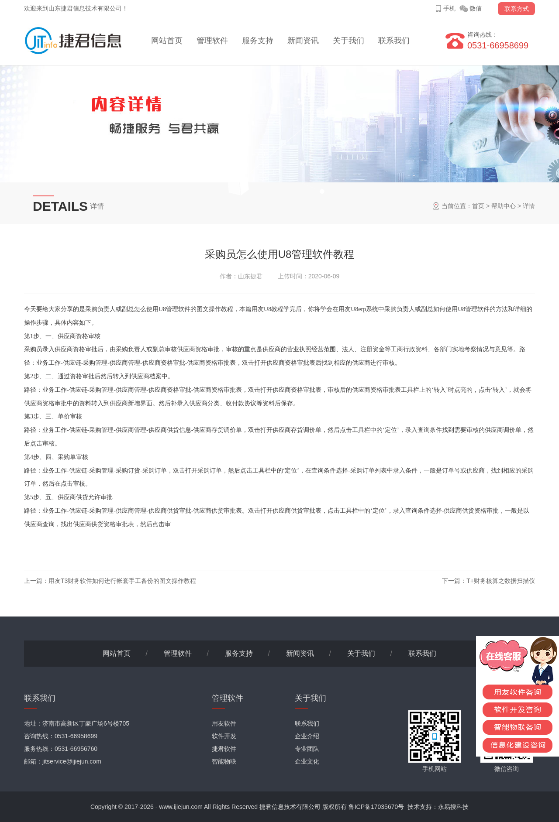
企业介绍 (307, 736)
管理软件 (212, 40)
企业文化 (307, 761)
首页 (478, 205)
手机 (449, 8)
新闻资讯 (303, 40)
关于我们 (348, 40)
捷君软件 (224, 748)
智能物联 (224, 761)
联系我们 (394, 40)
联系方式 (516, 8)
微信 (475, 8)
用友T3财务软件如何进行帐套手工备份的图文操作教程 (122, 580)
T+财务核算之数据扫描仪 (500, 580)
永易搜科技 (453, 806)
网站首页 (167, 40)
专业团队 (307, 748)
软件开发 (224, 736)
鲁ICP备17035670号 (376, 806)
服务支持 (257, 40)
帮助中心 (503, 205)
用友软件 (224, 723)
